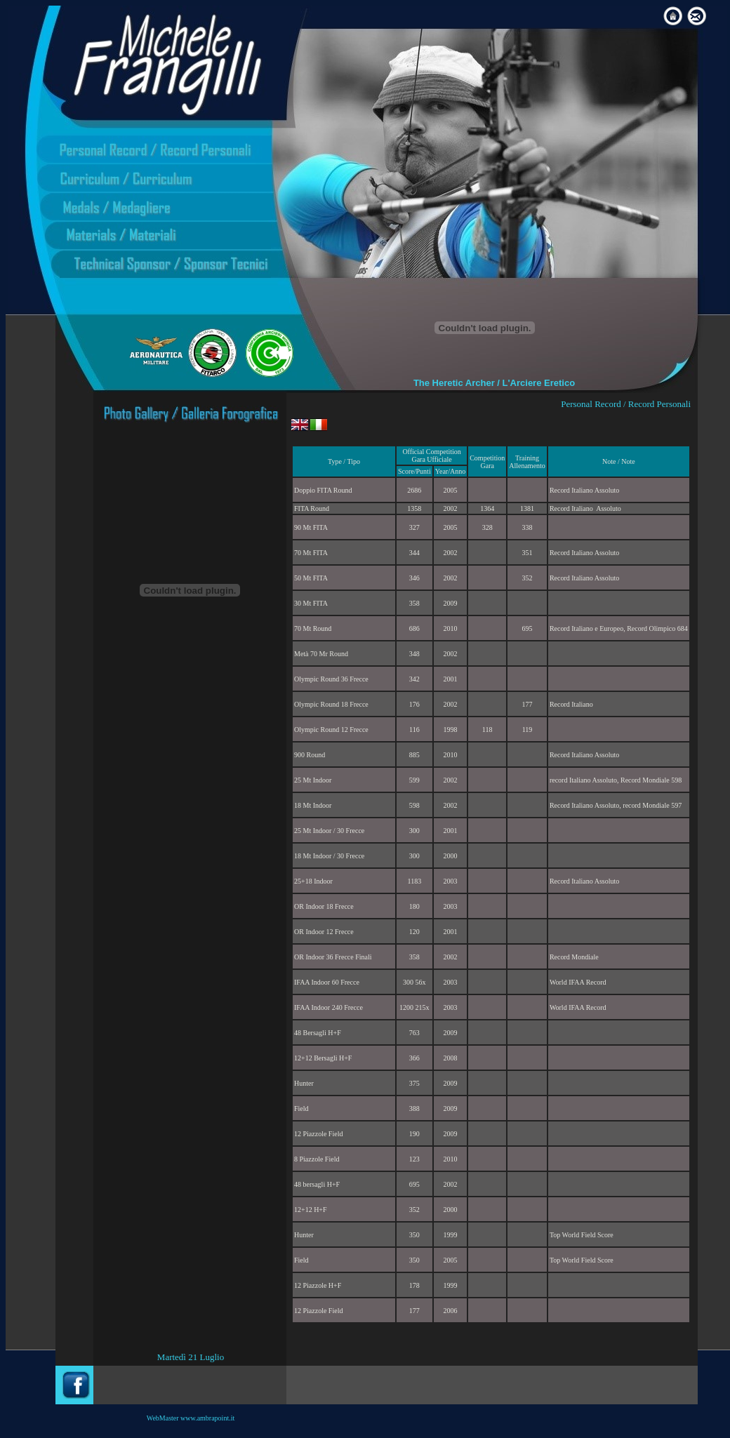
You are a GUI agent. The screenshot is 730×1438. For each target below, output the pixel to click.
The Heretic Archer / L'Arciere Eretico (494, 383)
